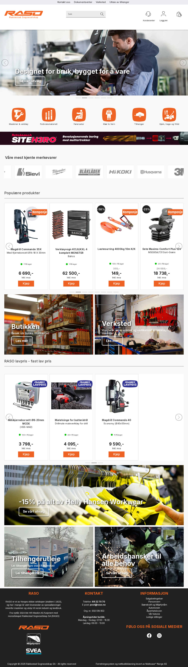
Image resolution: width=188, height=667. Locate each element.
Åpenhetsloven (154, 611)
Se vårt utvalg (34, 511)
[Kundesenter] (148, 14)
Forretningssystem (105, 664)
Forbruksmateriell (48, 117)
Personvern (154, 601)
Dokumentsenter (83, 2)
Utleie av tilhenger (119, 2)
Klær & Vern (109, 117)
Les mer (22, 341)
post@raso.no (98, 604)
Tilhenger (139, 117)
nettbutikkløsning (126, 664)
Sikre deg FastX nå (33, 81)
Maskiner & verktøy (18, 117)
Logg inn (163, 14)
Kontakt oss (63, 2)
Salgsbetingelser (154, 598)
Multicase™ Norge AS (156, 664)
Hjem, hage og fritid (169, 117)
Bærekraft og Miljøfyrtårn (154, 604)
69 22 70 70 (98, 601)
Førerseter (79, 117)
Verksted (101, 2)
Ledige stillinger (154, 617)
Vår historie (154, 614)
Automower (154, 607)
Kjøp (26, 283)
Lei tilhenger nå (27, 573)
